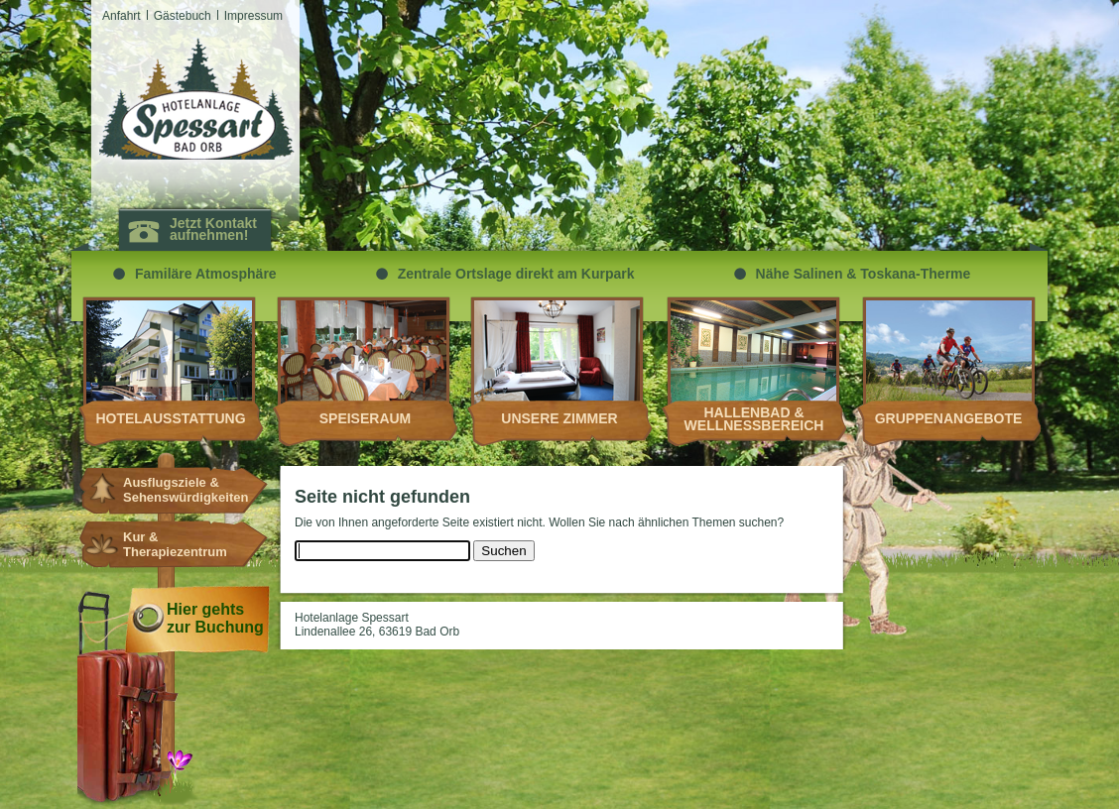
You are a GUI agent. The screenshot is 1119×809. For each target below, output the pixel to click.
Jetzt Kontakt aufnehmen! (213, 229)
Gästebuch (182, 16)
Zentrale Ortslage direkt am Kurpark (516, 274)
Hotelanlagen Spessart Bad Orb (196, 99)
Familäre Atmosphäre (206, 274)
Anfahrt (121, 16)
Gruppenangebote (949, 418)
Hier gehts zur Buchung (215, 618)
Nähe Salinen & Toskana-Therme (863, 274)
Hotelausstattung (170, 418)
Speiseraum (365, 418)
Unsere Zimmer (559, 418)
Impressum (253, 16)
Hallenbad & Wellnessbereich (754, 418)
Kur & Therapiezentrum (175, 544)
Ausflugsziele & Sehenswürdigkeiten (177, 490)
